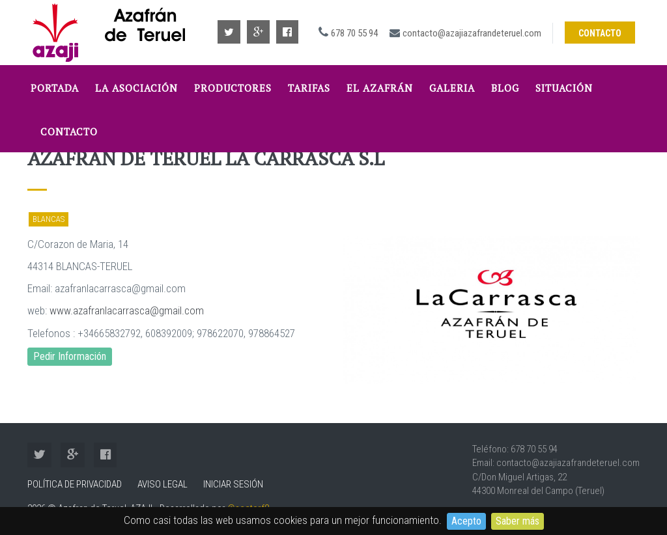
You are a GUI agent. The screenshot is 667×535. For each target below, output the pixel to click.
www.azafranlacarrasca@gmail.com (127, 310)
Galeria (452, 87)
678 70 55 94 (354, 33)
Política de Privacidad (74, 484)
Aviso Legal (162, 484)
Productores (233, 87)
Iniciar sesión (233, 484)
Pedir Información (69, 356)
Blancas (48, 219)
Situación (564, 87)
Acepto (466, 521)
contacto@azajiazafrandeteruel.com (472, 33)
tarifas (309, 87)
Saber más (517, 521)
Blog (505, 87)
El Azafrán (380, 87)
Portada (55, 87)
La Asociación (136, 87)
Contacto (599, 33)
